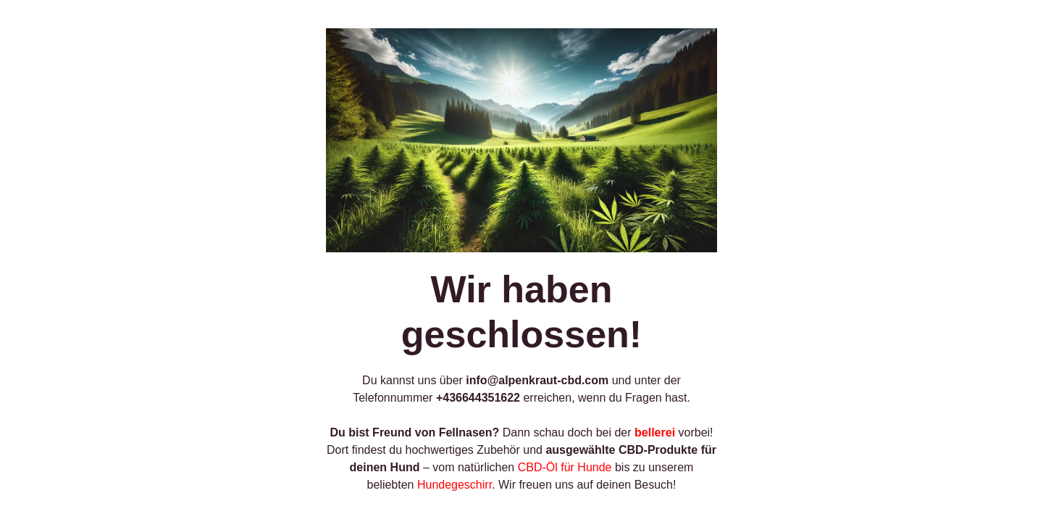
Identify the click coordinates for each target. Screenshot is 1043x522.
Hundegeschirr (454, 484)
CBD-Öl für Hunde (565, 467)
